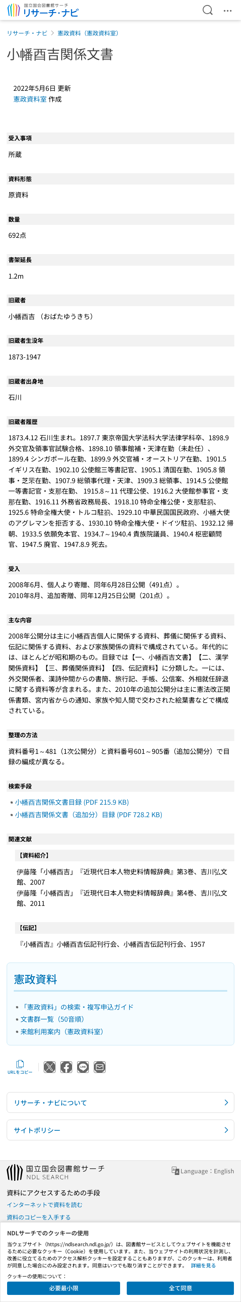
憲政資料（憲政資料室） (90, 33)
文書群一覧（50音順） (54, 1019)
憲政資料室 (30, 99)
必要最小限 (63, 1288)
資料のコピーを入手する (39, 1217)
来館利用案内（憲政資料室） (63, 1031)
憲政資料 (35, 978)
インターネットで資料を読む (45, 1204)
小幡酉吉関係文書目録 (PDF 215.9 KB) (72, 802)
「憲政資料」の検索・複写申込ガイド (77, 1007)
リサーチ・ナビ (27, 33)
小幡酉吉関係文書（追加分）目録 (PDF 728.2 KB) (88, 814)
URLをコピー (20, 1067)
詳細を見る (203, 1265)
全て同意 (180, 1288)
